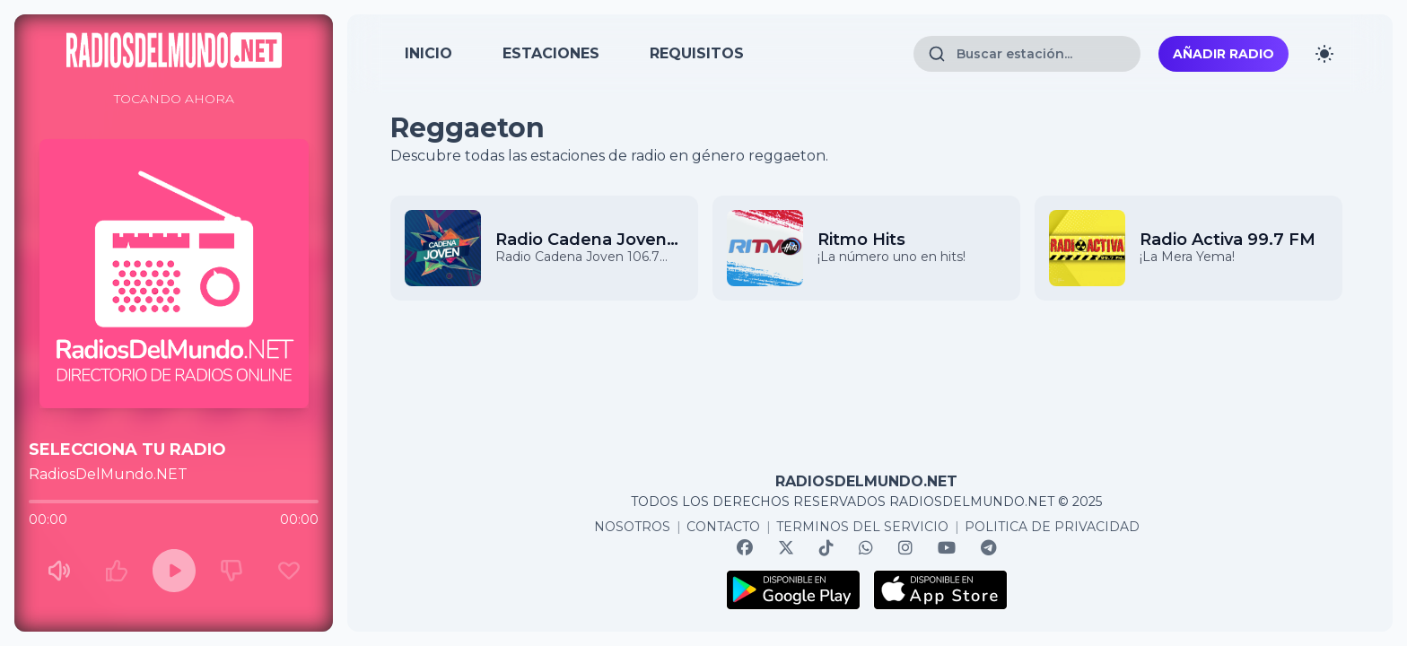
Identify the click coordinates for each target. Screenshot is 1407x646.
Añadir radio (1223, 54)
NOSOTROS (632, 527)
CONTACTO (723, 527)
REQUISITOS (697, 53)
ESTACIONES (550, 53)
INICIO (428, 53)
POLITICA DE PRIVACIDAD (1052, 527)
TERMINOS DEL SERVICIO (862, 527)
